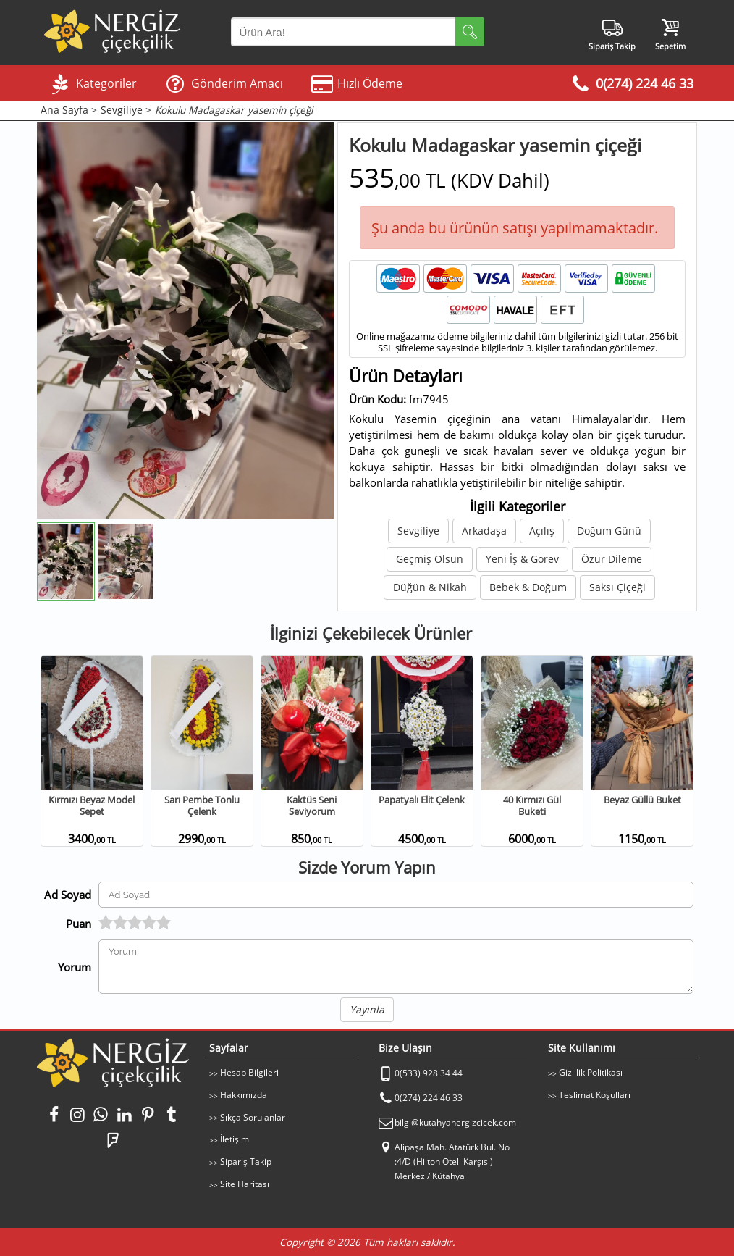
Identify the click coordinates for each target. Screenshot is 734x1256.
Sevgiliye (418, 530)
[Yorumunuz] (396, 966)
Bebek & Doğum (528, 587)
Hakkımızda (243, 1095)
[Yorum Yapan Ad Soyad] (396, 895)
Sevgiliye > (126, 110)
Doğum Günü (609, 530)
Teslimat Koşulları (594, 1095)
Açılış (541, 530)
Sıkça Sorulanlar (252, 1117)
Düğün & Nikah (430, 587)
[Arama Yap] (357, 31)
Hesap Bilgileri (249, 1072)
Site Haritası (244, 1184)
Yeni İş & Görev (522, 559)
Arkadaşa (484, 530)
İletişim (234, 1139)
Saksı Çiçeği (617, 587)
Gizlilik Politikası (591, 1072)
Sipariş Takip (245, 1161)
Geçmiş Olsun (429, 559)
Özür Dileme (611, 559)
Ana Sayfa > (69, 110)
